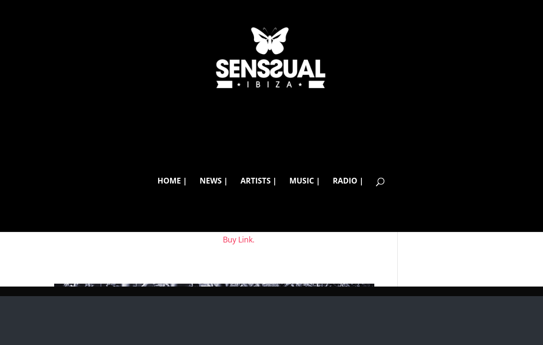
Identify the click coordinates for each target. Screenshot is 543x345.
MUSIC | (304, 181)
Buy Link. (238, 239)
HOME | (172, 181)
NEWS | (213, 181)
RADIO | (348, 181)
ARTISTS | (259, 181)
